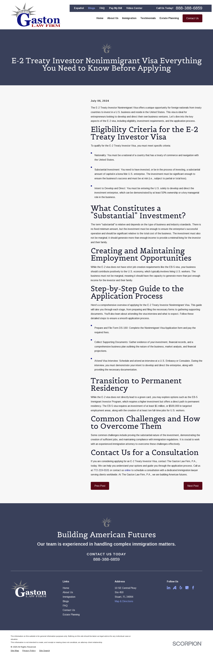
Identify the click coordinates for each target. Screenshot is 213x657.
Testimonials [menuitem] (148, 18)
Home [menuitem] (99, 18)
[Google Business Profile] (187, 587)
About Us (68, 592)
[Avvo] (174, 587)
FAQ (102, 8)
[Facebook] (193, 587)
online (128, 470)
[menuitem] (15, 651)
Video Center (134, 8)
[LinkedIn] (168, 587)
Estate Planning (71, 614)
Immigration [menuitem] (129, 18)
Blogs (91, 8)
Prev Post (99, 486)
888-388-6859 (189, 8)
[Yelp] (180, 587)
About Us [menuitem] (112, 18)
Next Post (193, 486)
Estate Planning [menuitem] (169, 18)
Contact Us (192, 18)
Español (79, 8)
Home (66, 588)
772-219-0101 (101, 470)
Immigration (69, 596)
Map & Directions (124, 601)
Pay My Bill (115, 8)
